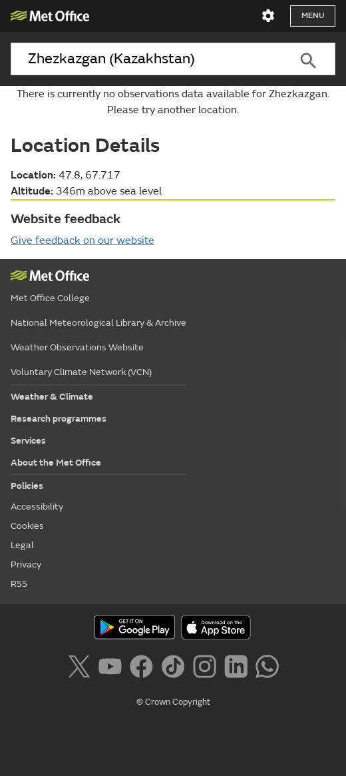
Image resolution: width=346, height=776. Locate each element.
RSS (19, 583)
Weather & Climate (52, 396)
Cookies (27, 526)
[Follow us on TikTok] (175, 669)
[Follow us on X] (81, 669)
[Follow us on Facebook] (144, 669)
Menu (312, 16)
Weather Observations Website (77, 347)
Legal (22, 545)
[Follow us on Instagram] (207, 669)
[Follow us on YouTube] (112, 669)
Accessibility (37, 506)
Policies (27, 486)
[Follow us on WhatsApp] (267, 669)
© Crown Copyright (173, 702)
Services (28, 440)
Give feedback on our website (82, 240)
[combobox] (146, 59)
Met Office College (50, 298)
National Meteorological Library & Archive (98, 322)
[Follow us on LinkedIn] (238, 669)
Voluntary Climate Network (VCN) (81, 372)
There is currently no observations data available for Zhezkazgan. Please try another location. (173, 102)
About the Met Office (56, 462)
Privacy (26, 564)
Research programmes (58, 418)
